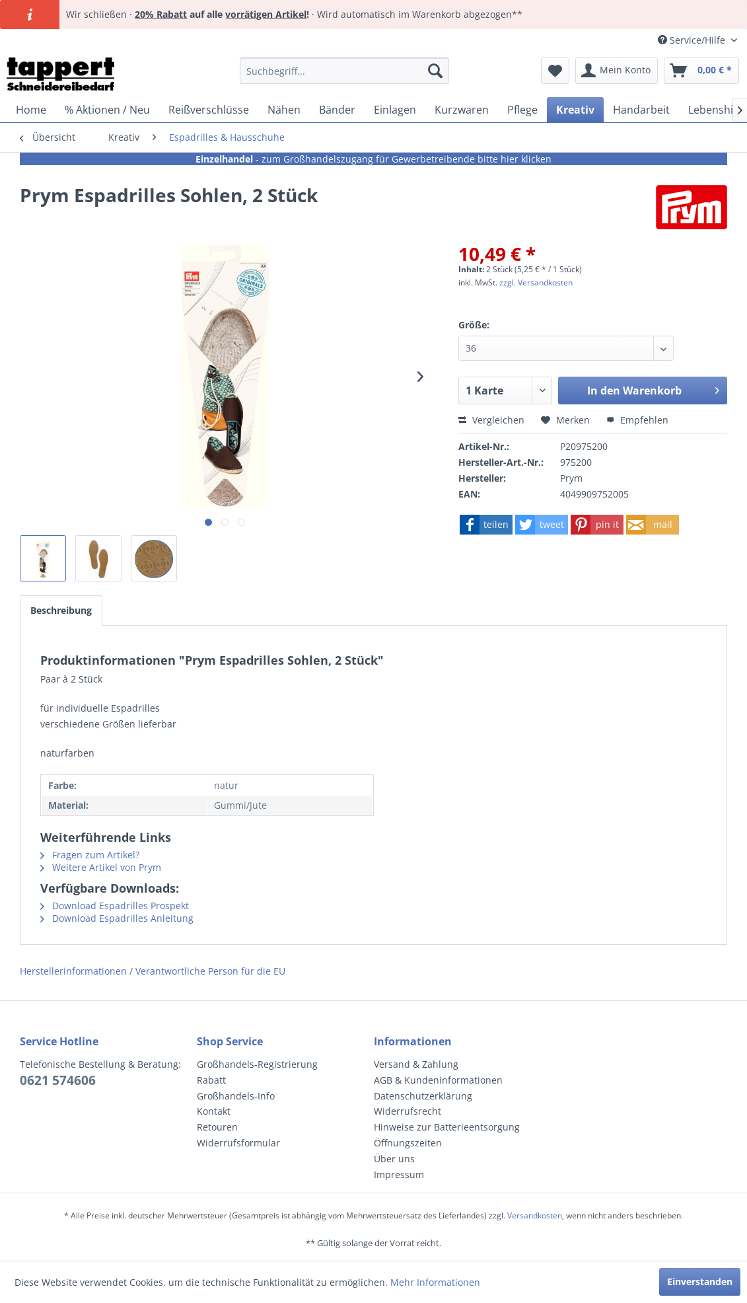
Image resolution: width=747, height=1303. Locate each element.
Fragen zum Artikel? (89, 854)
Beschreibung (61, 610)
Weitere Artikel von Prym (100, 867)
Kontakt (214, 1111)
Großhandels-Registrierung (257, 1064)
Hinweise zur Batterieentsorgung (447, 1127)
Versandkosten (534, 1215)
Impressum (399, 1174)
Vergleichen (491, 420)
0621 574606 (58, 1080)
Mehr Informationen (435, 1282)
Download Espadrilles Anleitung (117, 918)
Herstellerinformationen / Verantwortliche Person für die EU (152, 971)
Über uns (394, 1158)
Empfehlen (637, 420)
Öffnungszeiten (408, 1142)
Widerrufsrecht (407, 1111)
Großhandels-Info (236, 1096)
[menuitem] (344, 70)
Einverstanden (699, 1281)
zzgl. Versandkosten (536, 282)
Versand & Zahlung (416, 1064)
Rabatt (211, 1080)
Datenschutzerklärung (423, 1096)
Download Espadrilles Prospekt (114, 905)
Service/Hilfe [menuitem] (693, 40)
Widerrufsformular (238, 1142)
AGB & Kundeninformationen (438, 1080)
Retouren (217, 1127)
